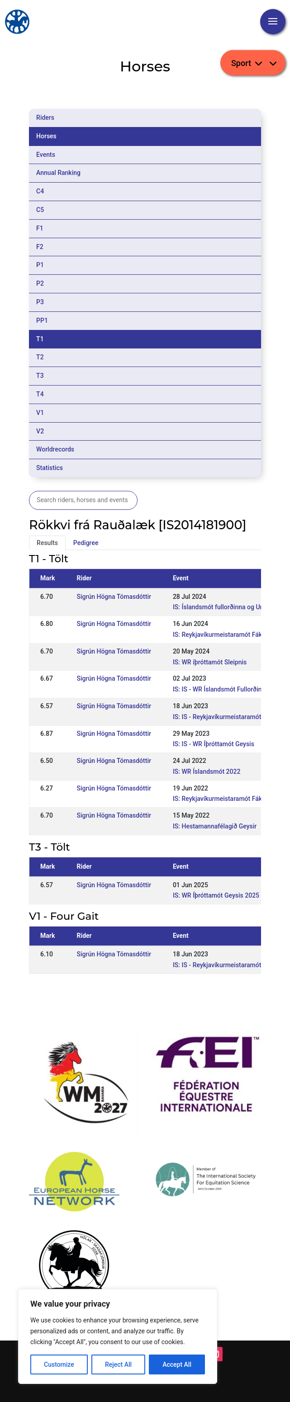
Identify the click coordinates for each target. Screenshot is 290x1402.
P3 (40, 302)
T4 (40, 394)
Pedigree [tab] (86, 542)
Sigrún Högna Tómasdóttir (113, 596)
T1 (40, 339)
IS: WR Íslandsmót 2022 (207, 771)
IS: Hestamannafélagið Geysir (215, 826)
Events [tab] (45, 154)
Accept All (176, 1364)
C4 (40, 191)
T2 (40, 357)
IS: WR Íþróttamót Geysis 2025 (216, 895)
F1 (39, 228)
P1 (40, 264)
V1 (40, 412)
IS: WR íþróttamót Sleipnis (210, 662)
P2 (40, 283)
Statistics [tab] (49, 467)
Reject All (118, 1364)
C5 (40, 209)
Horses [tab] (46, 136)
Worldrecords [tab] (55, 449)
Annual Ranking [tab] (58, 172)
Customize (59, 1364)
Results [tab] (47, 542)
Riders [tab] (45, 117)
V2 (40, 431)
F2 (39, 246)
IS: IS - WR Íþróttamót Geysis (213, 744)
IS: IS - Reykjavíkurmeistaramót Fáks (224, 716)
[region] (117, 1336)
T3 (40, 375)
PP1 (42, 320)
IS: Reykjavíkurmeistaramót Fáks (219, 634)
